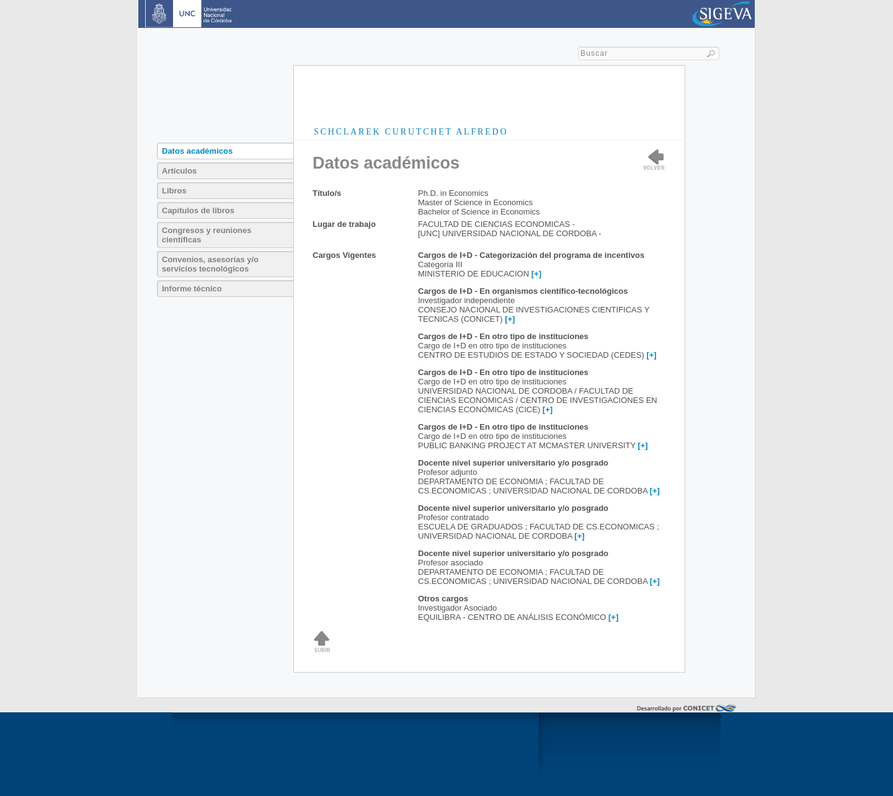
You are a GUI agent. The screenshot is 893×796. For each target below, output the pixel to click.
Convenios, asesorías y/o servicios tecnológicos (210, 264)
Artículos (179, 170)
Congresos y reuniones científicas (206, 235)
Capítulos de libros (198, 210)
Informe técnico (192, 288)
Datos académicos (197, 151)
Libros (174, 190)
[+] (536, 273)
